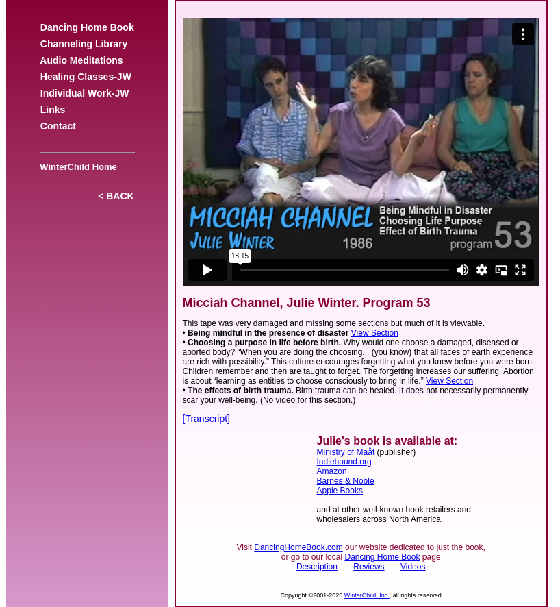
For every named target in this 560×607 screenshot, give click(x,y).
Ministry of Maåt (346, 452)
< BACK (115, 195)
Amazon (332, 471)
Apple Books (340, 490)
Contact (58, 126)
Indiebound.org (344, 462)
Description (317, 566)
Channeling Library (84, 43)
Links (53, 109)
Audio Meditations (81, 60)
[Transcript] (207, 418)
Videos (412, 566)
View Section (374, 333)
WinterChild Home (76, 167)
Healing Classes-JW (86, 76)
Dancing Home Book (87, 27)
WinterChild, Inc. (367, 595)
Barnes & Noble (345, 481)
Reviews (368, 566)
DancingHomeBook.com (298, 547)
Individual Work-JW (84, 93)
